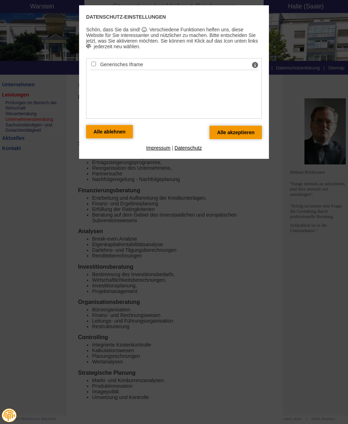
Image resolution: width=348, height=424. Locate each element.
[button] (9, 415)
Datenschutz (188, 148)
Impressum (158, 148)
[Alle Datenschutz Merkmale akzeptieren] (236, 132)
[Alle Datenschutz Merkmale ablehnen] (109, 131)
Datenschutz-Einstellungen (126, 17)
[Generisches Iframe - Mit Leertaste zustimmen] (93, 64)
